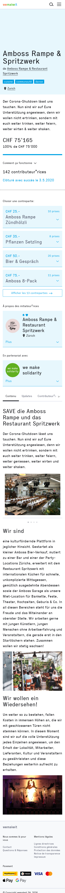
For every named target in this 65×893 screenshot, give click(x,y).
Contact (7, 847)
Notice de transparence (47, 853)
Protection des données (47, 850)
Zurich (11, 88)
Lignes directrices (44, 843)
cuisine (8, 81)
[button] (51, 4)
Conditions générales (45, 847)
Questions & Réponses (15, 850)
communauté (24, 81)
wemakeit (10, 827)
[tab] (11, 396)
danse (39, 81)
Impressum (40, 856)
